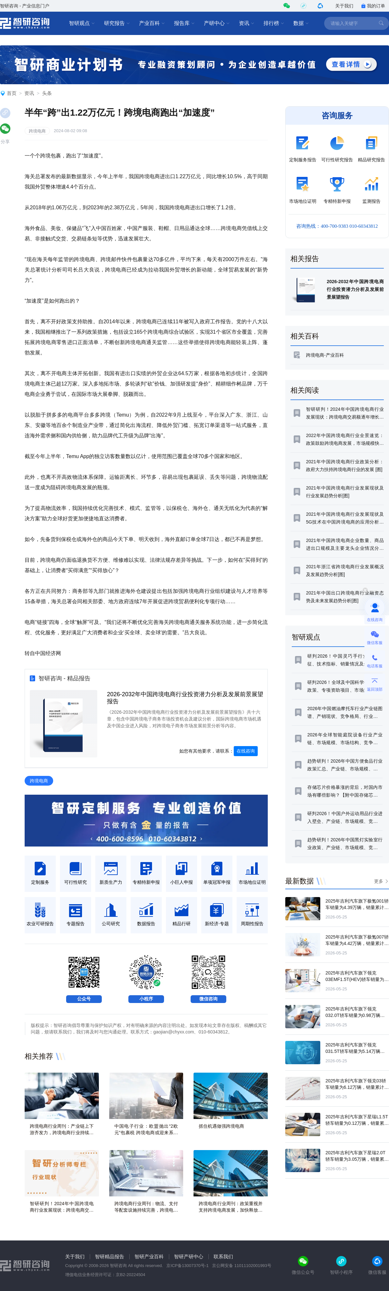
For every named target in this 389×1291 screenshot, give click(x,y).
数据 (301, 23)
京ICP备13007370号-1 (187, 1265)
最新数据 (299, 881)
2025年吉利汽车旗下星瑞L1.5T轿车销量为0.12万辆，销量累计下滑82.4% (357, 1123)
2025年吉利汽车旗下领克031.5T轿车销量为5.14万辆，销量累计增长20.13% (355, 1051)
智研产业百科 (149, 1256)
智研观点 (82, 23)
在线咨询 (246, 751)
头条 (47, 93)
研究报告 (117, 23)
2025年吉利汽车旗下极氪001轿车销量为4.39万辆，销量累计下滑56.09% (357, 907)
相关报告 (304, 259)
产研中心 (217, 23)
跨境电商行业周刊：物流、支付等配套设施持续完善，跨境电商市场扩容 (146, 1210)
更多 (378, 881)
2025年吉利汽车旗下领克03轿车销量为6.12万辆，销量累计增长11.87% (357, 1087)
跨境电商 (37, 131)
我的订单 (373, 5)
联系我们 (223, 1256)
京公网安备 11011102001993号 (241, 1265)
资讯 (246, 23)
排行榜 (274, 23)
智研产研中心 (188, 1256)
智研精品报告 (109, 1256)
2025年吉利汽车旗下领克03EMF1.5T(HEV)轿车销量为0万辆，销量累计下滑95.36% (356, 979)
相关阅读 (304, 390)
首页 (12, 93)
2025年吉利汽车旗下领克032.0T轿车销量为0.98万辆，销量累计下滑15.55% (355, 1015)
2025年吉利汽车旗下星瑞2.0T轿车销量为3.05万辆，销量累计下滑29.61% (357, 1159)
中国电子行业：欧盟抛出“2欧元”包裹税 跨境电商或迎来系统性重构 (146, 1133)
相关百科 (304, 336)
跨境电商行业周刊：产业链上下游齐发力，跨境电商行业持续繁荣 (62, 1133)
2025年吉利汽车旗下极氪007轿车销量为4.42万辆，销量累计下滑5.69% (357, 943)
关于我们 (344, 5)
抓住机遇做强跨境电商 (221, 1126)
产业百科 (152, 23)
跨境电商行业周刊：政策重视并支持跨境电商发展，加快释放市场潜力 (231, 1210)
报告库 (184, 23)
